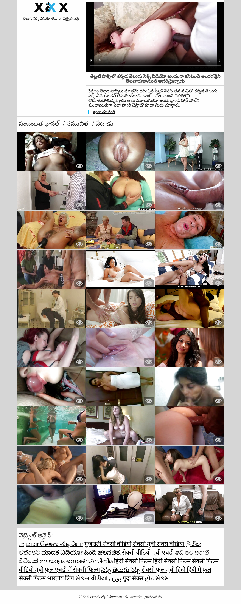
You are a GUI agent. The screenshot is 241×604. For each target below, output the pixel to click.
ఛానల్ (52, 123)
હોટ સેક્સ (157, 578)
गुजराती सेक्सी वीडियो (107, 544)
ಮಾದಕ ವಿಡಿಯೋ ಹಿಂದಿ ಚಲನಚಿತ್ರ (81, 552)
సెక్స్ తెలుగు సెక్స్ (120, 569)
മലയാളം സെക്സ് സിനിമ (76, 561)
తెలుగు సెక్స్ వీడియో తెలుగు (42, 18)
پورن (116, 578)
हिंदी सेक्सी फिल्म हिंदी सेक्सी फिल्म (153, 561)
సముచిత (78, 123)
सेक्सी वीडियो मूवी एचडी (148, 552)
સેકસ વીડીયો (91, 578)
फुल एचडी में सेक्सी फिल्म (72, 569)
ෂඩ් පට (185, 552)
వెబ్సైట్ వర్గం (71, 18)
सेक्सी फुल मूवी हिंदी (164, 569)
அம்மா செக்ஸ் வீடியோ (51, 544)
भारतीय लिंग (60, 578)
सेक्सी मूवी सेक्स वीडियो (159, 544)
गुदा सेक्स (133, 578)
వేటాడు (104, 123)
